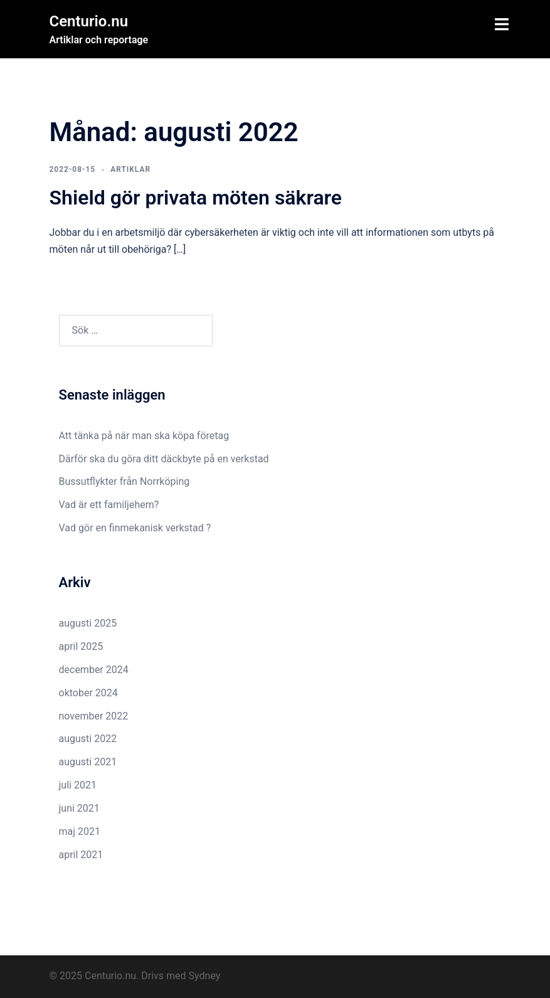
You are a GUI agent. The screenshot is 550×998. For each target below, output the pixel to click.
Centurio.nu (89, 21)
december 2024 (94, 670)
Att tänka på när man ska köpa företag (144, 436)
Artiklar (130, 169)
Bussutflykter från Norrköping (124, 481)
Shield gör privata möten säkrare (196, 198)
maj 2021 (80, 831)
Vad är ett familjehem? (109, 505)
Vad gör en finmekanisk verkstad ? (135, 528)
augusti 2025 (88, 623)
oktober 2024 (88, 693)
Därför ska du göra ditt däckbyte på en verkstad (164, 459)
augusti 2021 (88, 762)
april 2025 (81, 646)
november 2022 (94, 716)
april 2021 (81, 855)
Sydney (205, 976)
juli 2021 (78, 785)
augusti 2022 (88, 739)
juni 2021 (79, 808)
